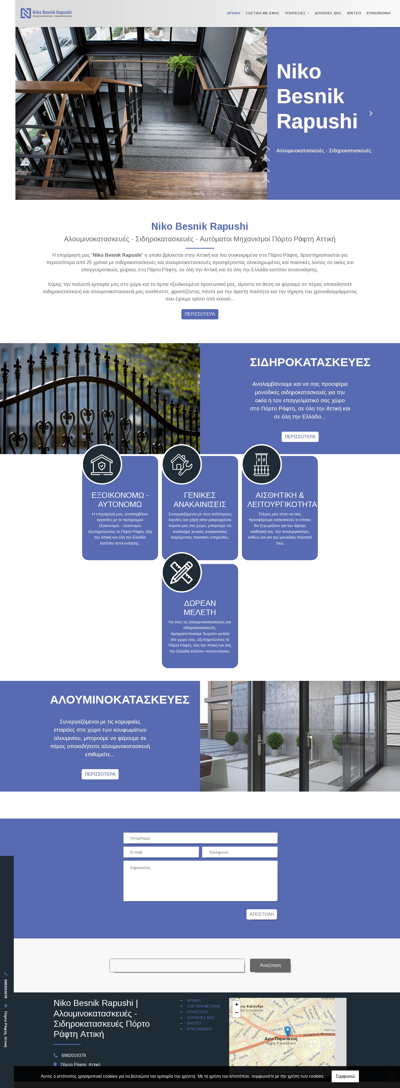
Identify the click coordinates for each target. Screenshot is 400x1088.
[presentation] (165, 914)
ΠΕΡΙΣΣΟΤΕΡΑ (200, 314)
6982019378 (6, 988)
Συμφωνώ (345, 1076)
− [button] (236, 1013)
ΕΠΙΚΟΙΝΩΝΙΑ (378, 13)
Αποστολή (262, 914)
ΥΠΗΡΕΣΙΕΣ (296, 13)
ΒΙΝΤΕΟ (354, 13)
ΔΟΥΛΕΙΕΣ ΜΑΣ (328, 13)
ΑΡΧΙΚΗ (233, 13)
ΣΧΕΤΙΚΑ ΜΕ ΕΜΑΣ (262, 13)
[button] (44, 113)
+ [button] (236, 1005)
